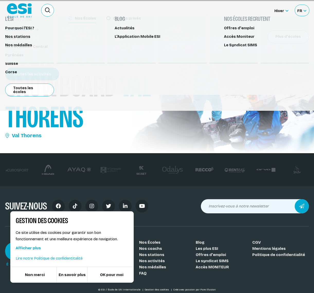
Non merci (35, 274)
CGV (256, 242)
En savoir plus (72, 274)
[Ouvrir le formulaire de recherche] (47, 10)
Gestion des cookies (157, 289)
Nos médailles (152, 267)
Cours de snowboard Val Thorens (40, 35)
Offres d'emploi (211, 254)
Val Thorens (23, 135)
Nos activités (152, 261)
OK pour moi (111, 274)
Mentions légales (269, 248)
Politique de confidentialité (278, 254)
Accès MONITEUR (212, 267)
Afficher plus (28, 248)
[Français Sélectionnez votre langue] (302, 10)
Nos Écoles (149, 242)
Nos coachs (150, 248)
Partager (270, 46)
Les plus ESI (207, 248)
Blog (200, 242)
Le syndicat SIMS (212, 261)
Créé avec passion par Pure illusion (194, 289)
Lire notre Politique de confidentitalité (49, 258)
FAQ (143, 273)
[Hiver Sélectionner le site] (281, 10)
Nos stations (151, 254)
